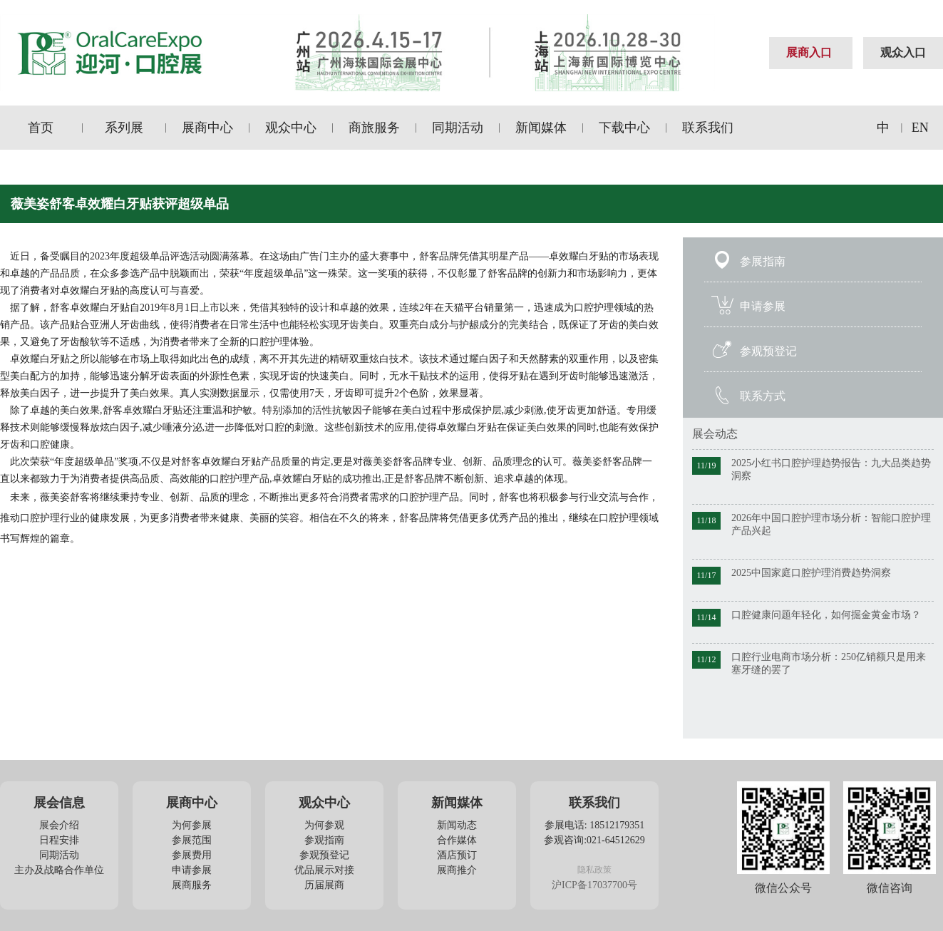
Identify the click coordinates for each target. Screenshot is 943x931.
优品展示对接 (324, 870)
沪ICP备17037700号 (594, 885)
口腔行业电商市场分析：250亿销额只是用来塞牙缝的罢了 (828, 663)
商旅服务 (374, 127)
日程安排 (59, 840)
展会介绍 (59, 825)
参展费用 (192, 855)
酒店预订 (457, 855)
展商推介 (457, 870)
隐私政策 (594, 870)
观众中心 (290, 127)
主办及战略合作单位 (59, 870)
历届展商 (324, 885)
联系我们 (707, 127)
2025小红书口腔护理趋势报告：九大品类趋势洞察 (831, 469)
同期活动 (457, 127)
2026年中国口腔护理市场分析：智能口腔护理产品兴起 (831, 524)
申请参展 (762, 306)
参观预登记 (768, 351)
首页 (40, 127)
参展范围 (192, 840)
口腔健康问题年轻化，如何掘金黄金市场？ (826, 614)
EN (920, 127)
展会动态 (715, 434)
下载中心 (624, 127)
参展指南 (762, 261)
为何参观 (324, 825)
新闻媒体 (541, 127)
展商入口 (809, 52)
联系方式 (762, 396)
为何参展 (192, 825)
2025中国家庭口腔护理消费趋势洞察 (811, 572)
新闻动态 (457, 825)
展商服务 (192, 885)
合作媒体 (457, 840)
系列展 (124, 127)
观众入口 (903, 52)
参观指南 (324, 840)
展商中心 (207, 127)
